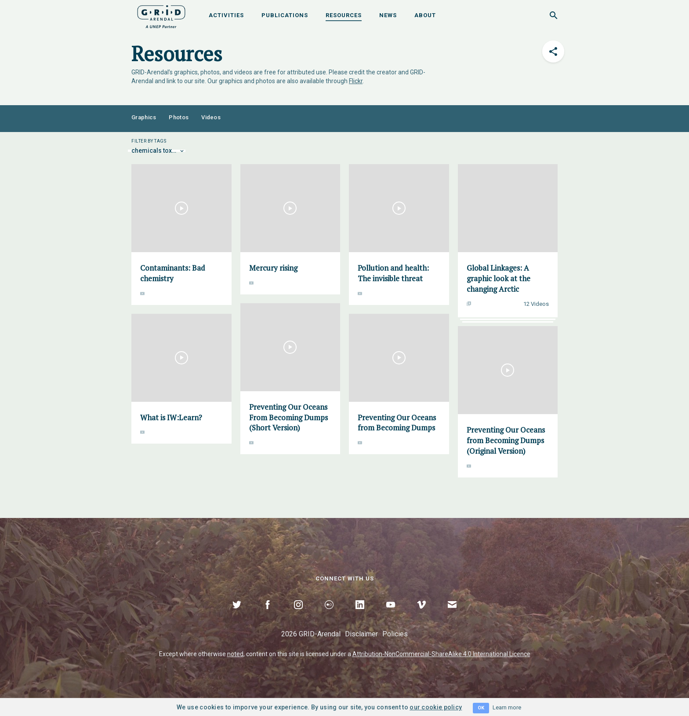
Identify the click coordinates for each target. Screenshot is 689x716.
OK (481, 708)
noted (235, 653)
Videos (211, 117)
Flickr (356, 80)
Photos (179, 117)
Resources (344, 15)
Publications (284, 15)
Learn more (507, 707)
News (388, 15)
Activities (226, 15)
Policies (395, 634)
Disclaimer (361, 634)
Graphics (143, 117)
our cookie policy (436, 707)
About (425, 15)
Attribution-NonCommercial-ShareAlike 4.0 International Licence (441, 653)
